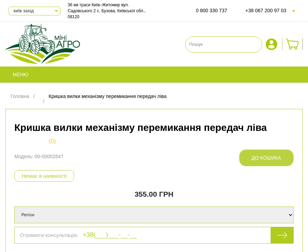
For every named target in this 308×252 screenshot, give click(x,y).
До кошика (266, 158)
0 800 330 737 (211, 10)
